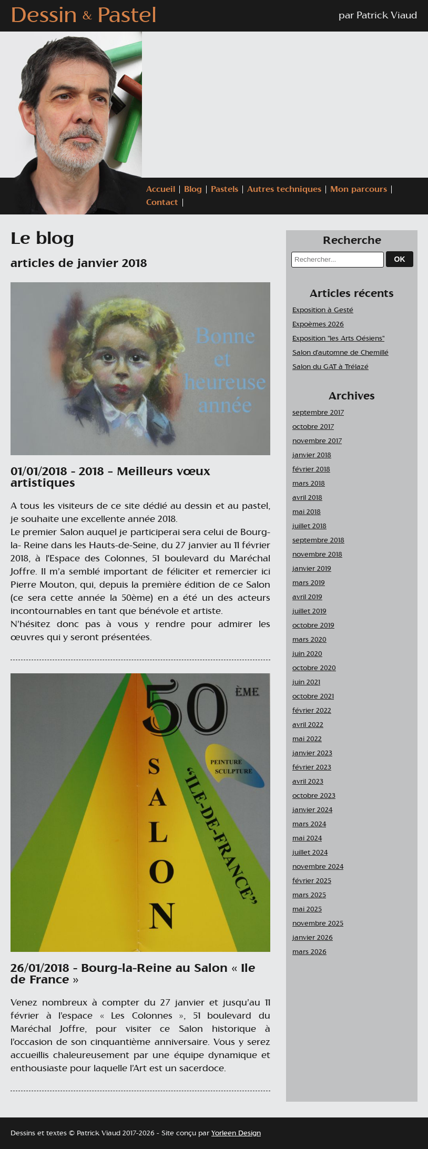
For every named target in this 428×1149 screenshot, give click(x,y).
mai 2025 (307, 909)
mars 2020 (309, 640)
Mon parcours (358, 189)
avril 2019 (307, 597)
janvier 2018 (311, 455)
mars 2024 (309, 824)
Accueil (160, 189)
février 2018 (311, 469)
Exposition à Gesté (322, 310)
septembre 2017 (318, 412)
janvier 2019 (311, 569)
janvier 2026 (312, 938)
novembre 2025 (317, 923)
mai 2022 (307, 739)
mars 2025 (309, 895)
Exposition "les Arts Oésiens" (338, 338)
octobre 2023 (313, 796)
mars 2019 (308, 583)
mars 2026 (309, 952)
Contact (162, 203)
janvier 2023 (312, 753)
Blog (193, 189)
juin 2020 (307, 654)
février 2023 (311, 767)
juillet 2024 (310, 852)
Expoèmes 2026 (318, 324)
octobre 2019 (313, 625)
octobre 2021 (313, 696)
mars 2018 (308, 483)
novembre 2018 (317, 554)
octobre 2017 (313, 427)
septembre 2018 (318, 540)
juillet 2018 (309, 526)
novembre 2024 (317, 867)
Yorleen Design (236, 1133)
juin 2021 (306, 682)
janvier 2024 (312, 810)
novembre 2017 (317, 441)
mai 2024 (307, 838)
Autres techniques (284, 189)
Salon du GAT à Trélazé (330, 367)
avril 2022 (307, 725)
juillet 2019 (309, 611)
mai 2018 (306, 512)
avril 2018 (307, 498)
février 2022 (311, 710)
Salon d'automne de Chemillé (340, 353)
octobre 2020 (314, 668)
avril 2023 (307, 781)
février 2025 (311, 881)
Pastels (224, 189)
